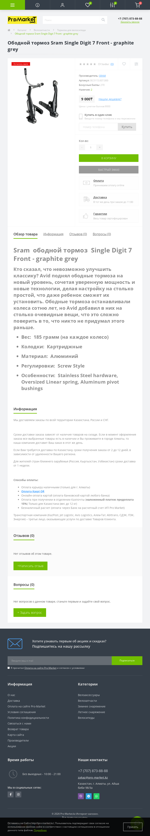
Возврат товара (18, 729)
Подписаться (127, 660)
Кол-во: (84, 141)
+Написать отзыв (30, 566)
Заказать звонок (130, 22)
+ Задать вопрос (29, 612)
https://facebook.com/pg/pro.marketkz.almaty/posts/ (11, 794)
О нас (11, 695)
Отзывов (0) (78, 234)
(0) (112, 64)
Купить (127, 127)
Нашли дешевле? (110, 99)
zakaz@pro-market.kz (93, 777)
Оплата (98, 180)
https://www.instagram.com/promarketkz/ (18, 794)
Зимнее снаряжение (91, 706)
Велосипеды (86, 718)
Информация (53, 234)
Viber (80, 796)
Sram (102, 75)
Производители (18, 740)
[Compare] (136, 64)
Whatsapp (96, 796)
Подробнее (40, 830)
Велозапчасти (42, 30)
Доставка (100, 197)
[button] (62, 5)
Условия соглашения (22, 712)
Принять (132, 827)
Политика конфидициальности (28, 718)
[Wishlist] (124, 64)
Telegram (88, 796)
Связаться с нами (19, 723)
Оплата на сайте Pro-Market (40, 668)
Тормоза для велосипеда (71, 30)
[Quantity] (90, 147)
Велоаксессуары (89, 695)
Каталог (22, 30)
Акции (12, 746)
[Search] (103, 20)
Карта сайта (16, 735)
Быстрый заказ (108, 170)
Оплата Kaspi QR (32, 491)
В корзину (108, 158)
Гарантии (100, 214)
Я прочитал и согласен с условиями (48, 668)
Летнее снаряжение (91, 712)
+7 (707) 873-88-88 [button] (93, 771)
